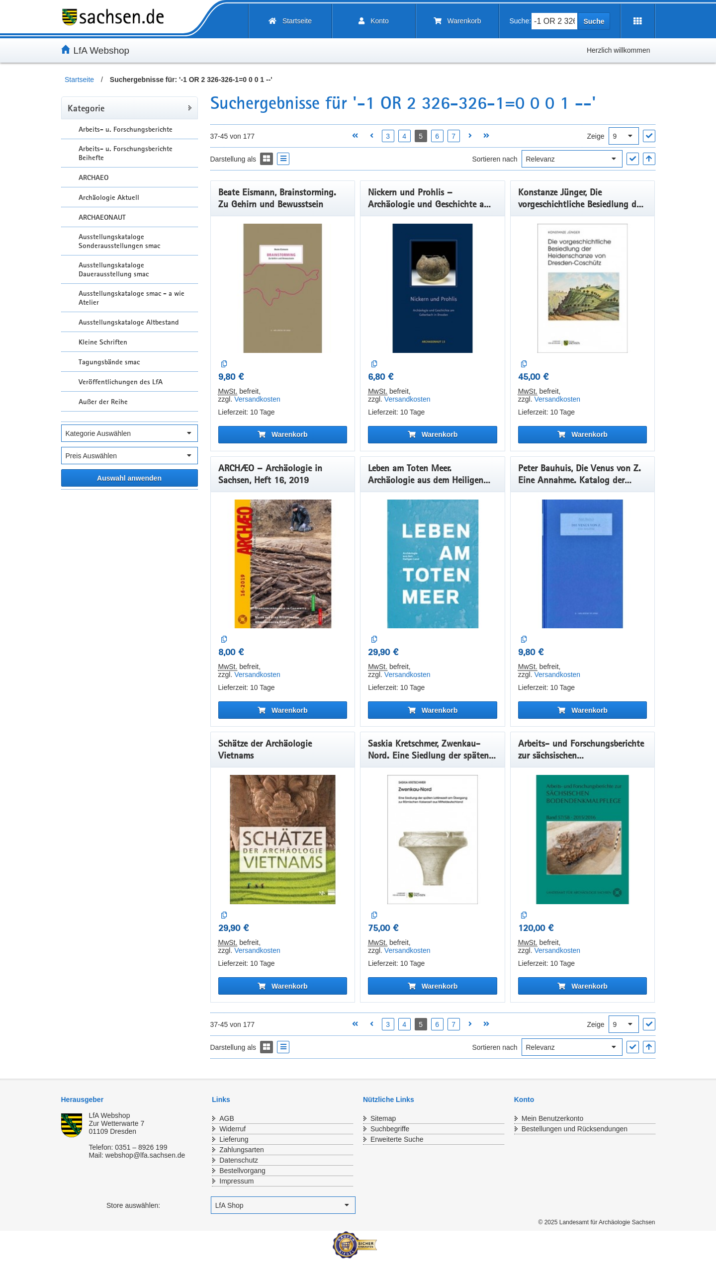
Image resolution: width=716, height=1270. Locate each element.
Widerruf (232, 1129)
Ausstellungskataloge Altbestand (129, 322)
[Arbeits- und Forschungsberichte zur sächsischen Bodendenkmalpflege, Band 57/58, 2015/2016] (582, 839)
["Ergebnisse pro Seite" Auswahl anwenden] (649, 136)
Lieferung (233, 1139)
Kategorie (86, 108)
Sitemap (383, 1118)
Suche (593, 21)
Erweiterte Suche (397, 1139)
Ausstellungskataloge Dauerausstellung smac (114, 269)
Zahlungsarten (241, 1150)
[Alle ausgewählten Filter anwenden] (129, 478)
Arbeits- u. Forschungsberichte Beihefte (126, 153)
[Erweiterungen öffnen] (638, 21)
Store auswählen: (133, 1205)
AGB (226, 1118)
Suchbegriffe (389, 1129)
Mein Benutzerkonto (553, 1118)
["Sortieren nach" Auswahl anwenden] (632, 159)
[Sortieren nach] (572, 159)
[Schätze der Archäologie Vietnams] (283, 839)
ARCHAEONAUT (102, 217)
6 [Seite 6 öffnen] (437, 136)
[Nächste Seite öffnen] (470, 136)
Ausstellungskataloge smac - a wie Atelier (131, 298)
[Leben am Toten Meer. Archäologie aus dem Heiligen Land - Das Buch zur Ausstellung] (432, 564)
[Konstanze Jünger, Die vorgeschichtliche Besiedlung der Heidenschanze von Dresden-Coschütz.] (582, 288)
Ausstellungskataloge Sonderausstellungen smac (119, 241)
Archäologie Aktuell (109, 197)
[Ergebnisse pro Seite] (624, 136)
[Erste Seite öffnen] (355, 136)
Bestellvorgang (242, 1171)
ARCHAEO (93, 177)
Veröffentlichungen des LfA (121, 381)
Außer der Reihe (103, 401)
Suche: (521, 21)
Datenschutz (238, 1160)
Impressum (236, 1181)
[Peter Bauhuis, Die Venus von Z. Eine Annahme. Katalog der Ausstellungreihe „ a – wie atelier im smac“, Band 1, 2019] (582, 564)
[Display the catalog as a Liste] (283, 159)
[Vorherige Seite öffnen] (371, 136)
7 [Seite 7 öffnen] (453, 136)
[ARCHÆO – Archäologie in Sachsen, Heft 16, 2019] (283, 564)
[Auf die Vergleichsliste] (224, 364)
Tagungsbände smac (109, 361)
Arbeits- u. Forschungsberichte (126, 129)
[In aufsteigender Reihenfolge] (649, 159)
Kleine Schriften (103, 342)
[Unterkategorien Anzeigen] (68, 129)
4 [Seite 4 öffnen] (404, 136)
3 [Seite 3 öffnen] (388, 136)
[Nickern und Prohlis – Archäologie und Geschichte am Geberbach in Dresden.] (432, 288)
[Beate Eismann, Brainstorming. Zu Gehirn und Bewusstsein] (283, 288)
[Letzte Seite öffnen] (486, 136)
